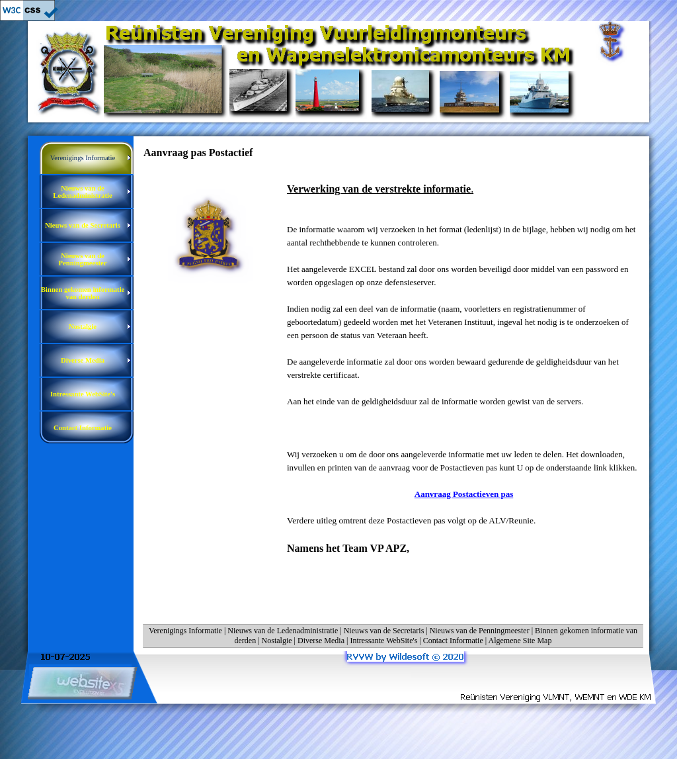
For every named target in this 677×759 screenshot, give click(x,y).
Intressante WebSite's (383, 640)
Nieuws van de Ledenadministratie (282, 630)
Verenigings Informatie (185, 630)
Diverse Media (321, 640)
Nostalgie (277, 640)
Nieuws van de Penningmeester (480, 630)
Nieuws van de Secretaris (384, 630)
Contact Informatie (453, 640)
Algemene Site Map (519, 640)
